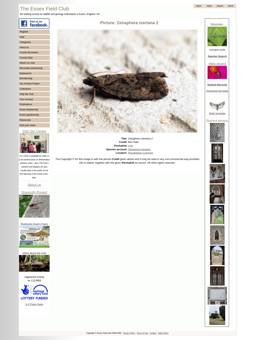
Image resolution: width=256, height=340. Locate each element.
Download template (217, 90)
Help (22, 37)
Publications (26, 104)
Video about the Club (34, 253)
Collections (25, 89)
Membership (26, 78)
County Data (26, 57)
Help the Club (27, 94)
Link (130, 145)
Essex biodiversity (29, 109)
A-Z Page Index (34, 304)
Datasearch (25, 73)
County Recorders (29, 52)
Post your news (27, 125)
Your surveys (26, 99)
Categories (25, 42)
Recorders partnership (31, 68)
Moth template (217, 113)
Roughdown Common (140, 152)
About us (24, 47)
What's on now (27, 63)
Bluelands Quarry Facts (34, 223)
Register (24, 31)
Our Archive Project (30, 83)
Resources (25, 120)
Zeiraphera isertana (139, 149)
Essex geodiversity (29, 114)
